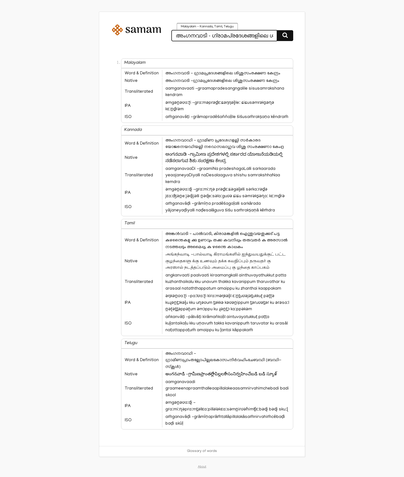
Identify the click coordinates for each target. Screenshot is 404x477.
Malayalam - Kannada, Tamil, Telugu (207, 27)
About (202, 466)
